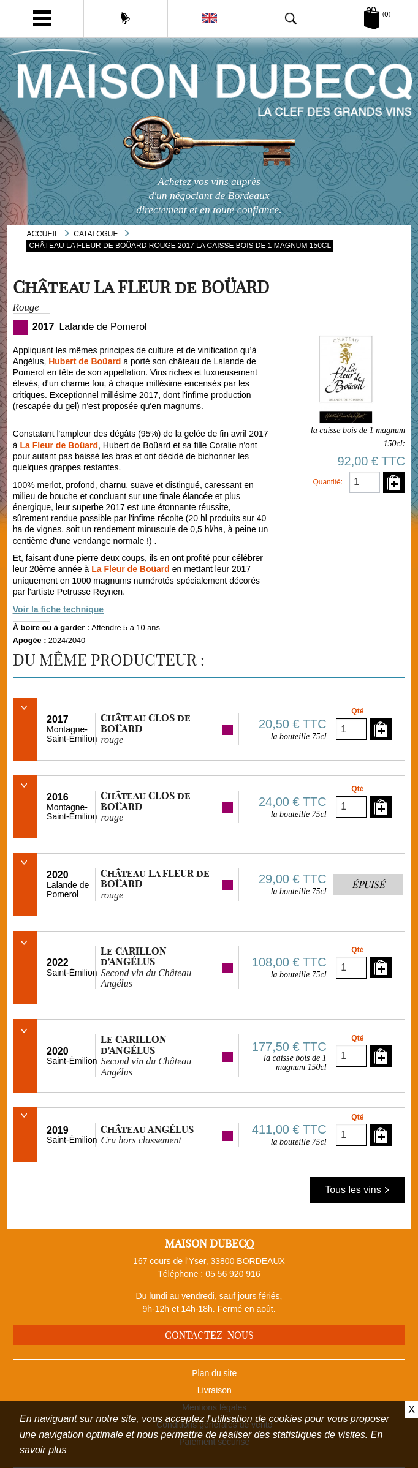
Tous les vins (357, 1189)
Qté (357, 711)
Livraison (214, 1390)
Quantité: (328, 482)
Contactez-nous (209, 1335)
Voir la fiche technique (58, 609)
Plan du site (214, 1373)
